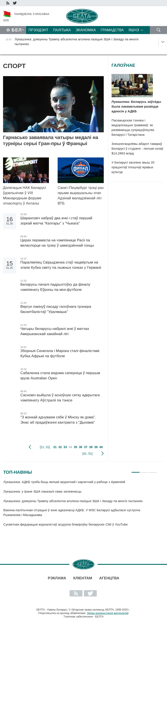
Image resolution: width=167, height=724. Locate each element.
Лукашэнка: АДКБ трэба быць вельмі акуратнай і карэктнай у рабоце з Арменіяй (64, 482)
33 (65, 447)
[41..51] (87, 453)
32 (60, 447)
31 (55, 447)
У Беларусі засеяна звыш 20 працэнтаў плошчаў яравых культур (133, 167)
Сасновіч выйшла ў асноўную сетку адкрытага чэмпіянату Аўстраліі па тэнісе (60, 397)
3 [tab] (153, 470)
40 (101, 447)
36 (80, 447)
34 (70, 447)
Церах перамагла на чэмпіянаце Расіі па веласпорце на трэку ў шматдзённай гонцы (57, 242)
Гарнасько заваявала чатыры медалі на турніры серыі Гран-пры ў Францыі (50, 140)
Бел (17, 30)
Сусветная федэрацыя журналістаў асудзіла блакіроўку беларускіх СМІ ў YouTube (65, 524)
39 (96, 447)
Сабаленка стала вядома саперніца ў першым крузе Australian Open (60, 375)
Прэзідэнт (38, 30)
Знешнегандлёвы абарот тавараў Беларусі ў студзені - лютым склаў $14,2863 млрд (137, 148)
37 (85, 447)
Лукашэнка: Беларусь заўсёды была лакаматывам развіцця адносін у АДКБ (136, 106)
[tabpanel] (80, 505)
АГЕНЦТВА (109, 578)
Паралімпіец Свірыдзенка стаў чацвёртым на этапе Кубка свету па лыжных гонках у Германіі (60, 265)
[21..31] (45, 447)
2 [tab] (144, 470)
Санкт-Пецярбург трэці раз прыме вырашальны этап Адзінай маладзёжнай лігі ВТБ (81, 195)
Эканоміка (86, 30)
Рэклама (57, 578)
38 (91, 447)
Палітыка (62, 30)
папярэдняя (30, 447)
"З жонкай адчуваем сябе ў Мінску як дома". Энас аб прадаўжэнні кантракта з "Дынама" (58, 419)
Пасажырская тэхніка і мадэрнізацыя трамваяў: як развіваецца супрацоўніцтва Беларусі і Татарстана (133, 127)
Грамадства (112, 30)
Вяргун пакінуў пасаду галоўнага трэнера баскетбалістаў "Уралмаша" (55, 309)
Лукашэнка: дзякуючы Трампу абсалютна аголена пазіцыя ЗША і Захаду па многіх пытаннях (73, 501)
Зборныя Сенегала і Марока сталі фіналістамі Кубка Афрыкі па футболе (59, 353)
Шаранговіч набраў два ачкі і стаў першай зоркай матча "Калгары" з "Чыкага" (56, 220)
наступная (102, 453)
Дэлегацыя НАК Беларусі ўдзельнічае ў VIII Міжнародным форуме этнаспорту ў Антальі (24, 195)
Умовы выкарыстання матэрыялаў (107, 613)
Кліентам (82, 578)
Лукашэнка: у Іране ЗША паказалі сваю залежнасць (42, 491)
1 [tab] (136, 470)
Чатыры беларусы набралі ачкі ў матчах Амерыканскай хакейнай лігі (54, 331)
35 (75, 447)
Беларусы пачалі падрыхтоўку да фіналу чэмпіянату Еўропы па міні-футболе (55, 287)
